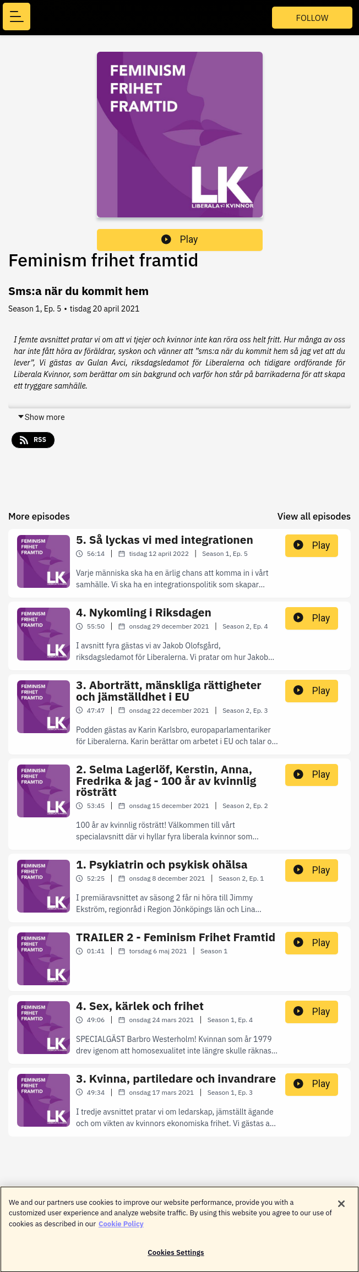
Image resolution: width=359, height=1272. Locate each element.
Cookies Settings (176, 1257)
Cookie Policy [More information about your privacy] (121, 1227)
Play (179, 239)
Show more (41, 417)
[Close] (341, 1207)
